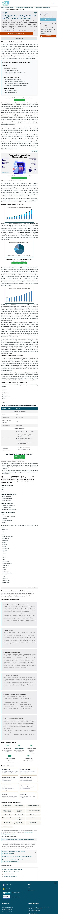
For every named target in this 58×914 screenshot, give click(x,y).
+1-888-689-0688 (36, 910)
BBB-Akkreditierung (19, 748)
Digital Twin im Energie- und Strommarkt (13, 869)
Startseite (3, 7)
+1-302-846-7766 (34, 912)
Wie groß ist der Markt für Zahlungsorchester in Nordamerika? (19, 856)
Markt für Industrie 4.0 (9, 874)
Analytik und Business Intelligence (42, 7)
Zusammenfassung (19, 38)
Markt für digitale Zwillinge (10, 876)
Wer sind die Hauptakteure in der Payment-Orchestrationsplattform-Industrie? (19, 860)
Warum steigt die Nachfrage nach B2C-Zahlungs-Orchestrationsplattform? (19, 852)
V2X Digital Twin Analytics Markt (11, 871)
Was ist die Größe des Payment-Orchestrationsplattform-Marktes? (19, 839)
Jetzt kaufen (48, 20)
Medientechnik (10, 7)
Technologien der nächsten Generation (24, 7)
